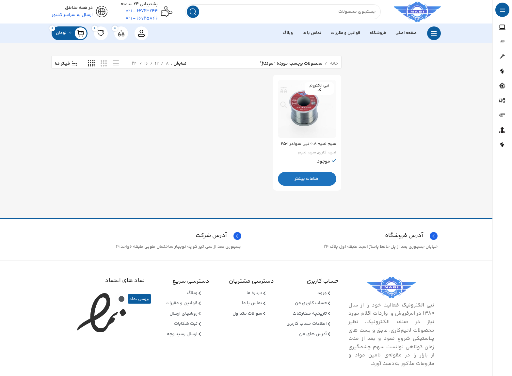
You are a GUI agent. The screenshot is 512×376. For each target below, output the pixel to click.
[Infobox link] (148, 239)
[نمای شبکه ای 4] (91, 66)
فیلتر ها (62, 66)
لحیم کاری (327, 154)
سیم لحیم (307, 154)
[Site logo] (414, 13)
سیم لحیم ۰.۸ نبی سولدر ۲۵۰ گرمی (311, 149)
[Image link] (391, 290)
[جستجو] (280, 13)
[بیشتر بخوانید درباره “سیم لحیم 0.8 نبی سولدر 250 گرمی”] (307, 181)
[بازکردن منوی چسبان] (434, 35)
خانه (333, 66)
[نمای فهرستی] (116, 66)
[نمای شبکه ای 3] (104, 66)
